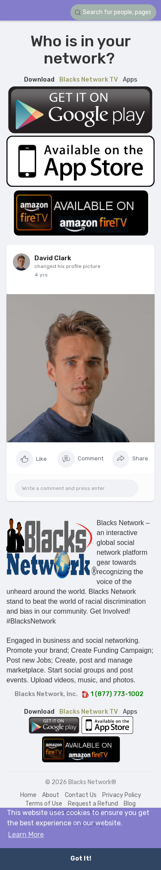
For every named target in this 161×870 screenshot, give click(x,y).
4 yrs (41, 275)
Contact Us (81, 795)
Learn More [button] (26, 834)
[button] (113, 12)
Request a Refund (93, 803)
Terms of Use (43, 803)
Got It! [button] (80, 858)
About (50, 795)
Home (28, 795)
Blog (130, 803)
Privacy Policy (121, 795)
